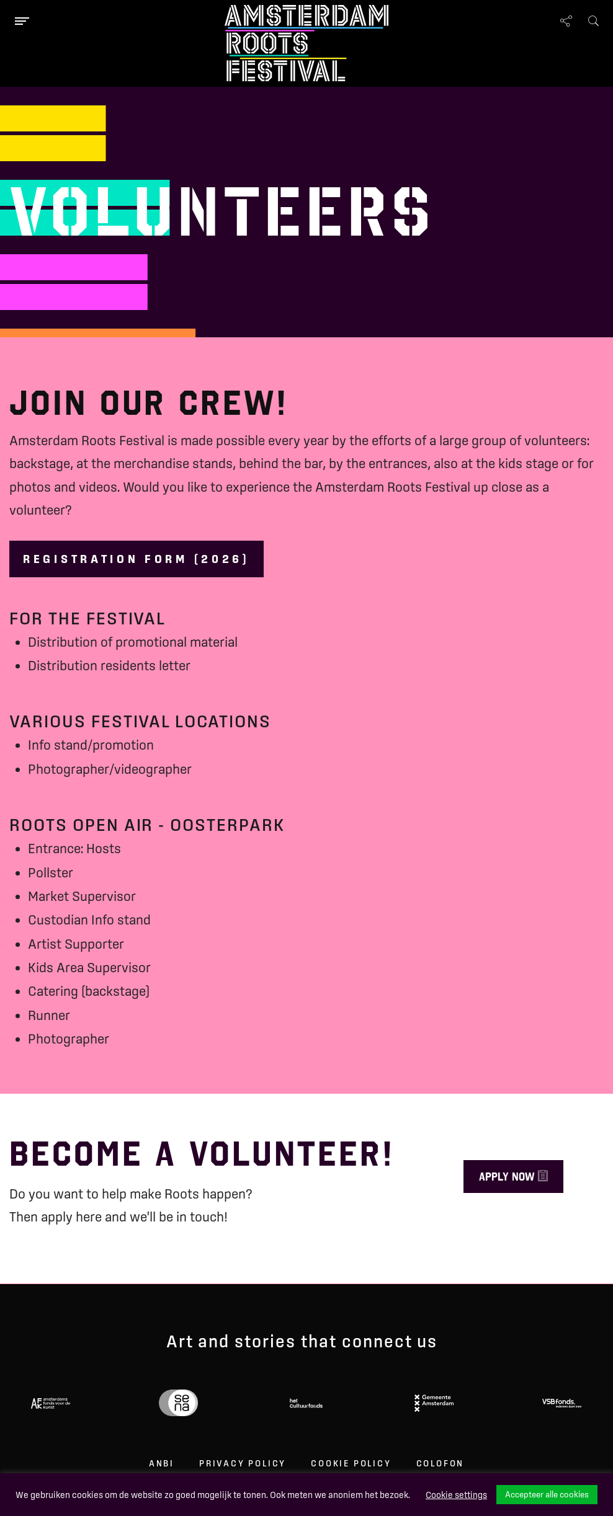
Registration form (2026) (136, 558)
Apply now (513, 1176)
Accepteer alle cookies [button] (547, 1494)
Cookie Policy (351, 1463)
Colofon (440, 1463)
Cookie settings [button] (456, 1495)
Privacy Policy (242, 1463)
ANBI (161, 1463)
